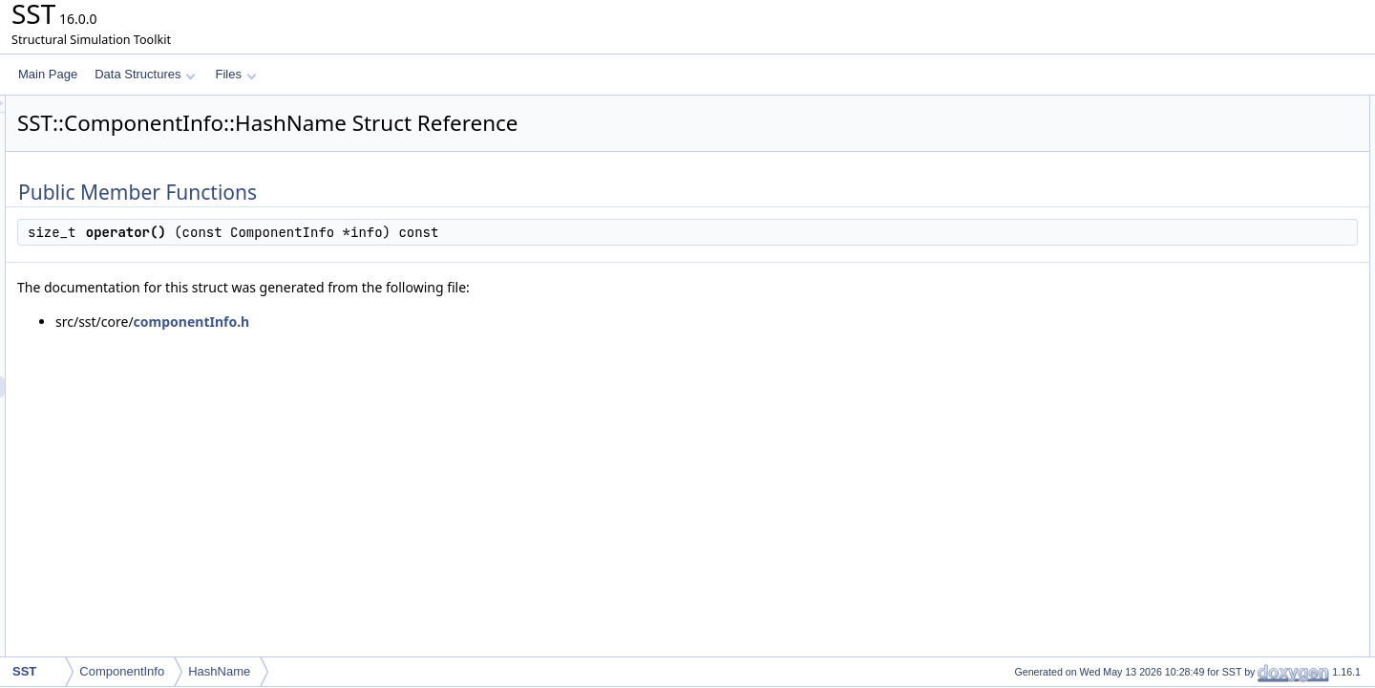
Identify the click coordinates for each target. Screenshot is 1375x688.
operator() (1202, 127)
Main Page (47, 74)
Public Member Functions (1226, 106)
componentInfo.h (430, 321)
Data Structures (145, 74)
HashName (219, 671)
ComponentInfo (121, 671)
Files (235, 74)
